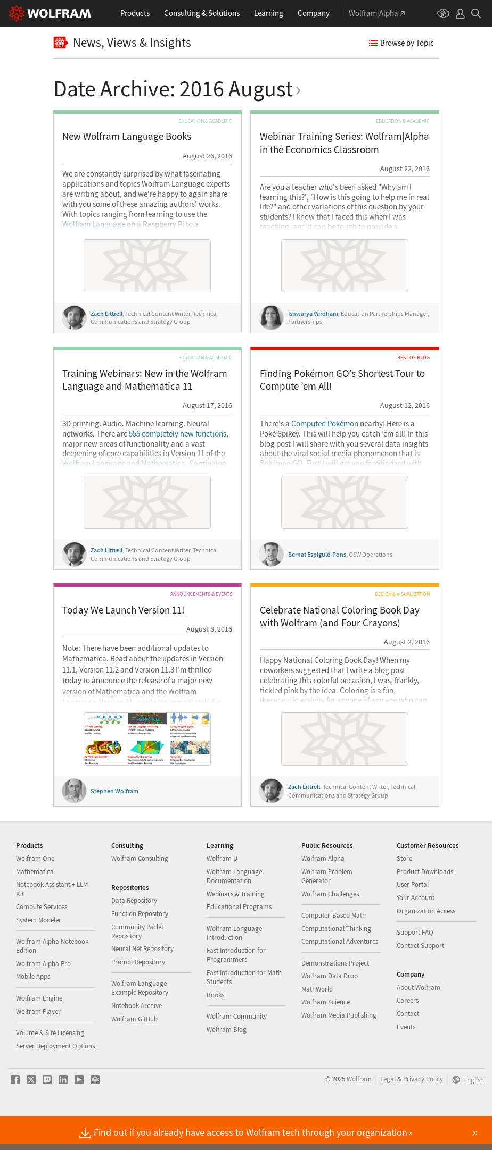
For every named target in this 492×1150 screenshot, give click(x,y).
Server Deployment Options (55, 1079)
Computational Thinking (336, 962)
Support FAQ (415, 965)
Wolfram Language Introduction (234, 967)
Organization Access (426, 944)
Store (404, 891)
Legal (388, 1112)
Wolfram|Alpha (323, 891)
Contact (408, 1047)
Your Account (415, 931)
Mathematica (163, 463)
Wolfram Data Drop (329, 1009)
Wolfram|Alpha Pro (43, 997)
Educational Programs (239, 940)
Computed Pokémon (324, 424)
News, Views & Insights (122, 43)
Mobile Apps (33, 1009)
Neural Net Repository (142, 982)
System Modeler (38, 953)
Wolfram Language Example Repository (139, 1021)
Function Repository (139, 947)
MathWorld (317, 1022)
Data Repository (134, 933)
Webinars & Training (236, 927)
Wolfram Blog (227, 1063)
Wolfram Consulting (139, 891)
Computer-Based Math (333, 948)
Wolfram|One (35, 891)
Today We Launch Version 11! (123, 610)
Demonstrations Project (335, 996)
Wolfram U (222, 891)
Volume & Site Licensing (50, 1066)
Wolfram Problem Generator (326, 910)
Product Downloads (425, 905)
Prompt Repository (138, 995)
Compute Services (41, 940)
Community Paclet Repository (137, 965)
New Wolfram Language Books (126, 136)
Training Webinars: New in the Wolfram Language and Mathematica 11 (144, 379)
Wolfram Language (93, 224)
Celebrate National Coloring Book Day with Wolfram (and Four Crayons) (340, 616)
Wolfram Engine (39, 1031)
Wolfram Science (325, 1035)
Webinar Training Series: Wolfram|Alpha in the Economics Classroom (344, 142)
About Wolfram (418, 1021)
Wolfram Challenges (330, 927)
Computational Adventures (339, 974)
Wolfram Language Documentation (234, 910)
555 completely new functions (177, 434)
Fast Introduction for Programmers (236, 988)
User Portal (413, 917)
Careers (408, 1033)
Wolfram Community (237, 1049)
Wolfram (359, 1112)
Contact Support (420, 979)
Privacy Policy (423, 1112)
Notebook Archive (136, 1039)
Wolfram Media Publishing (338, 1048)
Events (406, 1060)
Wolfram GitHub (134, 1052)
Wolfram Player (38, 1045)
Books (215, 1028)
